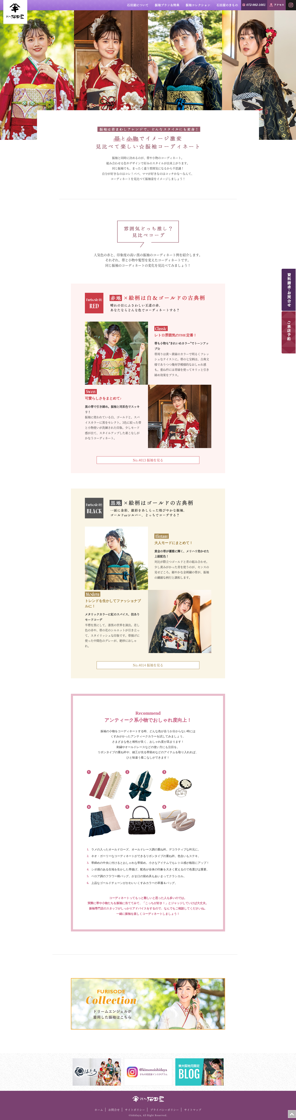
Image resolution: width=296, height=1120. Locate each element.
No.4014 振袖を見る (148, 665)
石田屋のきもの (227, 5)
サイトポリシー (135, 1110)
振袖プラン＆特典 (167, 5)
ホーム (99, 1110)
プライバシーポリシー (164, 1110)
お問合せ (114, 1110)
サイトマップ (192, 1110)
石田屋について (138, 5)
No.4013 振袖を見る (148, 460)
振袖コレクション (198, 5)
